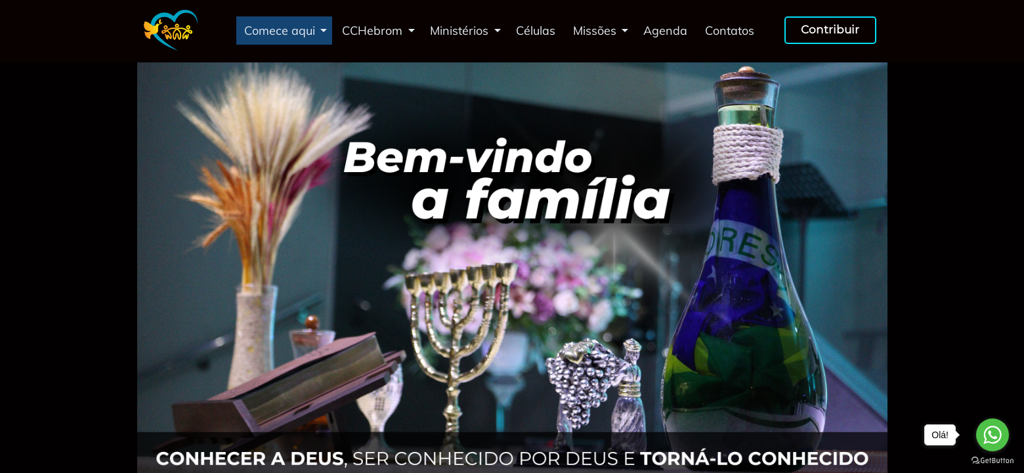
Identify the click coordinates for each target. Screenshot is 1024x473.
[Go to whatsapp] (992, 434)
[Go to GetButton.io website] (992, 460)
